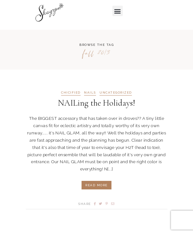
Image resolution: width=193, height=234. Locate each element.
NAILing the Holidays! (96, 103)
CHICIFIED (71, 92)
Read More (96, 185)
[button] (117, 11)
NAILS (90, 92)
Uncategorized (115, 92)
